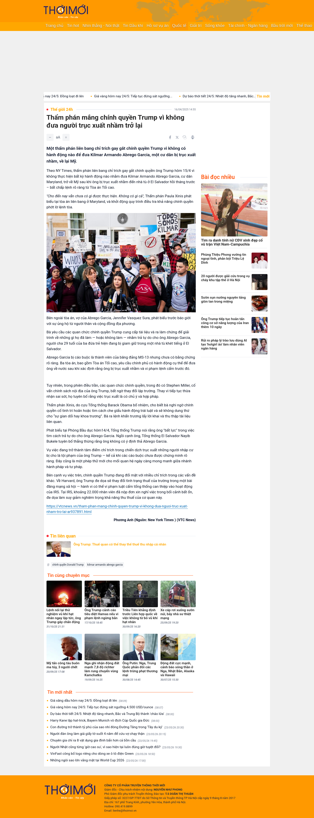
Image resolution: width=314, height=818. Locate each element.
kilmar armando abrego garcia (105, 564)
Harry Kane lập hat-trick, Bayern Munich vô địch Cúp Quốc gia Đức (104, 720)
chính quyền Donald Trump (68, 564)
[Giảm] (50, 137)
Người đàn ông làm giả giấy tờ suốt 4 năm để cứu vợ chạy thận (108, 734)
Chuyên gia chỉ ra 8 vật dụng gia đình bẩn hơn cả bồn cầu (103, 740)
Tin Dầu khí (133, 25)
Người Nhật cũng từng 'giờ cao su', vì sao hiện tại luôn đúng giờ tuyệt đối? (116, 747)
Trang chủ (54, 25)
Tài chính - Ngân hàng (247, 25)
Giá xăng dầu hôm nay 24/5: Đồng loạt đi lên (57, 96)
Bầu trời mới (282, 25)
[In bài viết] (193, 137)
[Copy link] (185, 137)
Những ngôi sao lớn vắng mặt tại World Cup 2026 (98, 760)
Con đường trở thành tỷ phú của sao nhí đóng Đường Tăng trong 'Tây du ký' (117, 727)
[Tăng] (66, 137)
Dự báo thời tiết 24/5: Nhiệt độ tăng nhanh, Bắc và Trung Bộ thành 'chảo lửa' (112, 714)
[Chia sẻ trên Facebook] (170, 137)
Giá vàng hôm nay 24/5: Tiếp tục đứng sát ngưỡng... (140, 96)
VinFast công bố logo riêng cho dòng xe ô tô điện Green (102, 754)
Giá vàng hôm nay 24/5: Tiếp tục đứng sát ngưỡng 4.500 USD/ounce (106, 707)
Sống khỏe (215, 25)
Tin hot (73, 25)
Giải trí (196, 25)
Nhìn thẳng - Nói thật (101, 25)
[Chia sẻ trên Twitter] (177, 137)
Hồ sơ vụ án (158, 25)
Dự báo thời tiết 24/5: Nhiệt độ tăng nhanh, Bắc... (226, 96)
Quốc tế (179, 25)
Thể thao (304, 25)
